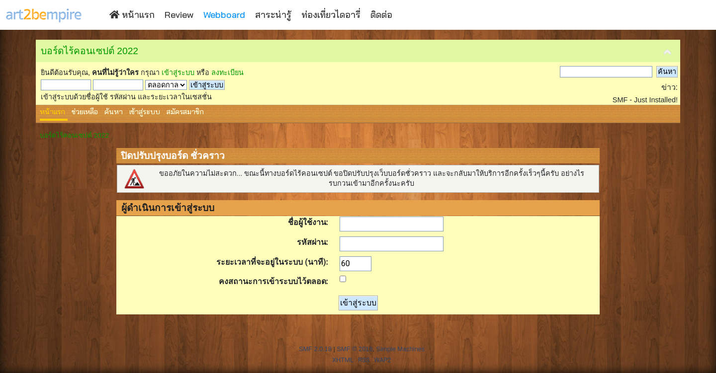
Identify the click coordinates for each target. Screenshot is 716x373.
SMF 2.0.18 (315, 349)
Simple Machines (400, 349)
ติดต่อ (381, 14)
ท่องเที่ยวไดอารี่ (330, 14)
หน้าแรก (132, 14)
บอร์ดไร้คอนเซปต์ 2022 (89, 51)
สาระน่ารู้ (273, 14)
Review (179, 14)
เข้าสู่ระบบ (178, 72)
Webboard (224, 14)
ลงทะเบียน (227, 72)
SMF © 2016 (354, 349)
